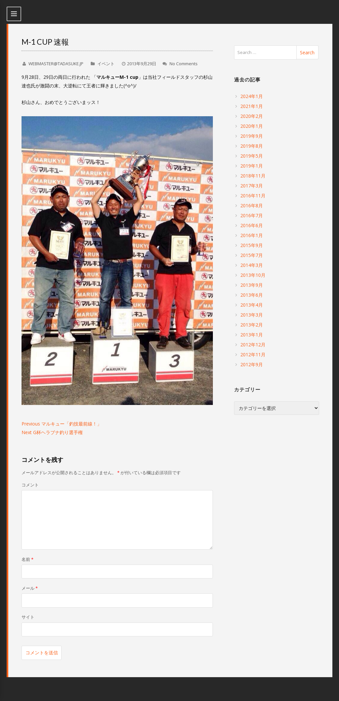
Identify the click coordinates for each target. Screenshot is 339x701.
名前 (27, 559)
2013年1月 (251, 334)
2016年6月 (251, 225)
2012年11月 (253, 354)
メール (30, 588)
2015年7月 (251, 255)
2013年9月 (251, 285)
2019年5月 (251, 156)
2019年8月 (251, 146)
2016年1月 (251, 235)
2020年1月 (251, 126)
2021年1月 (251, 106)
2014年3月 (251, 265)
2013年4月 (251, 305)
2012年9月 (251, 364)
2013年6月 (251, 295)
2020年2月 (251, 116)
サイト (28, 617)
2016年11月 (253, 195)
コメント (30, 485)
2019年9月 (251, 136)
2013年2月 (251, 325)
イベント (106, 64)
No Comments (184, 64)
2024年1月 (251, 96)
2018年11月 (253, 176)
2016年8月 (251, 205)
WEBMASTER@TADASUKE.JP (55, 64)
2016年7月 (251, 215)
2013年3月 (251, 315)
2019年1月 (251, 166)
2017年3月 (251, 185)
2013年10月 (253, 275)
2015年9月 (251, 245)
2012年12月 (253, 344)
